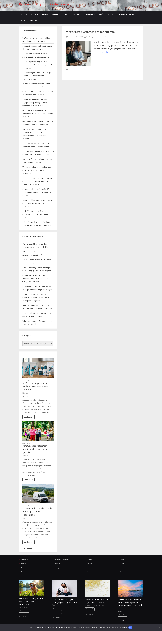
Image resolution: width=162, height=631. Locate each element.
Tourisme (34, 14)
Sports (24, 20)
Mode (89, 568)
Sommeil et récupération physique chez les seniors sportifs (35, 449)
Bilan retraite (28, 321)
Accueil (23, 14)
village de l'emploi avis (32, 294)
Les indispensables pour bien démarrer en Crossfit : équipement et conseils (37, 64)
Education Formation (62, 560)
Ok (130, 627)
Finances (110, 14)
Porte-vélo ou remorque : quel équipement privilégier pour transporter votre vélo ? (35, 102)
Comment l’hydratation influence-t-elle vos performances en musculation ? (37, 203)
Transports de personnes (129, 572)
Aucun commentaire (101, 36)
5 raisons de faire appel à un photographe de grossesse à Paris (64, 602)
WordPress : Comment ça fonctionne (90, 32)
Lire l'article (28, 417)
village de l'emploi (30, 313)
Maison (55, 14)
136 (29, 547)
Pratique (65, 14)
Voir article (24, 611)
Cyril (88, 36)
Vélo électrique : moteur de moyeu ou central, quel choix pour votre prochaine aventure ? (37, 181)
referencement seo (30, 305)
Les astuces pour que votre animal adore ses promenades (31, 601)
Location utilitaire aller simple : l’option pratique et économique (37, 511)
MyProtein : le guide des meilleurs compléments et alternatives (35, 386)
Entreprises (89, 14)
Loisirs (45, 14)
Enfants (57, 564)
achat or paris (28, 259)
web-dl (25, 267)
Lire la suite (103, 52)
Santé (100, 14)
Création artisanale (126, 14)
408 (57, 617)
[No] (159, 627)
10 (24, 616)
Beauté (23, 564)
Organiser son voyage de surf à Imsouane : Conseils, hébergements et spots (37, 113)
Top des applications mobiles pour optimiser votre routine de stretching (37, 170)
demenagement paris (31, 275)
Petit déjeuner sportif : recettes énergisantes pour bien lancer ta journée (36, 214)
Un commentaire (98, 605)
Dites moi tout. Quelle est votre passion (44, 4)
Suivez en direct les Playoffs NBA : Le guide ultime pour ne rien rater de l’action (36, 192)
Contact (33, 20)
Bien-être (77, 14)
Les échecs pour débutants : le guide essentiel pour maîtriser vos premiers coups (38, 75)
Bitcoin (25, 252)
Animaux (24, 560)
